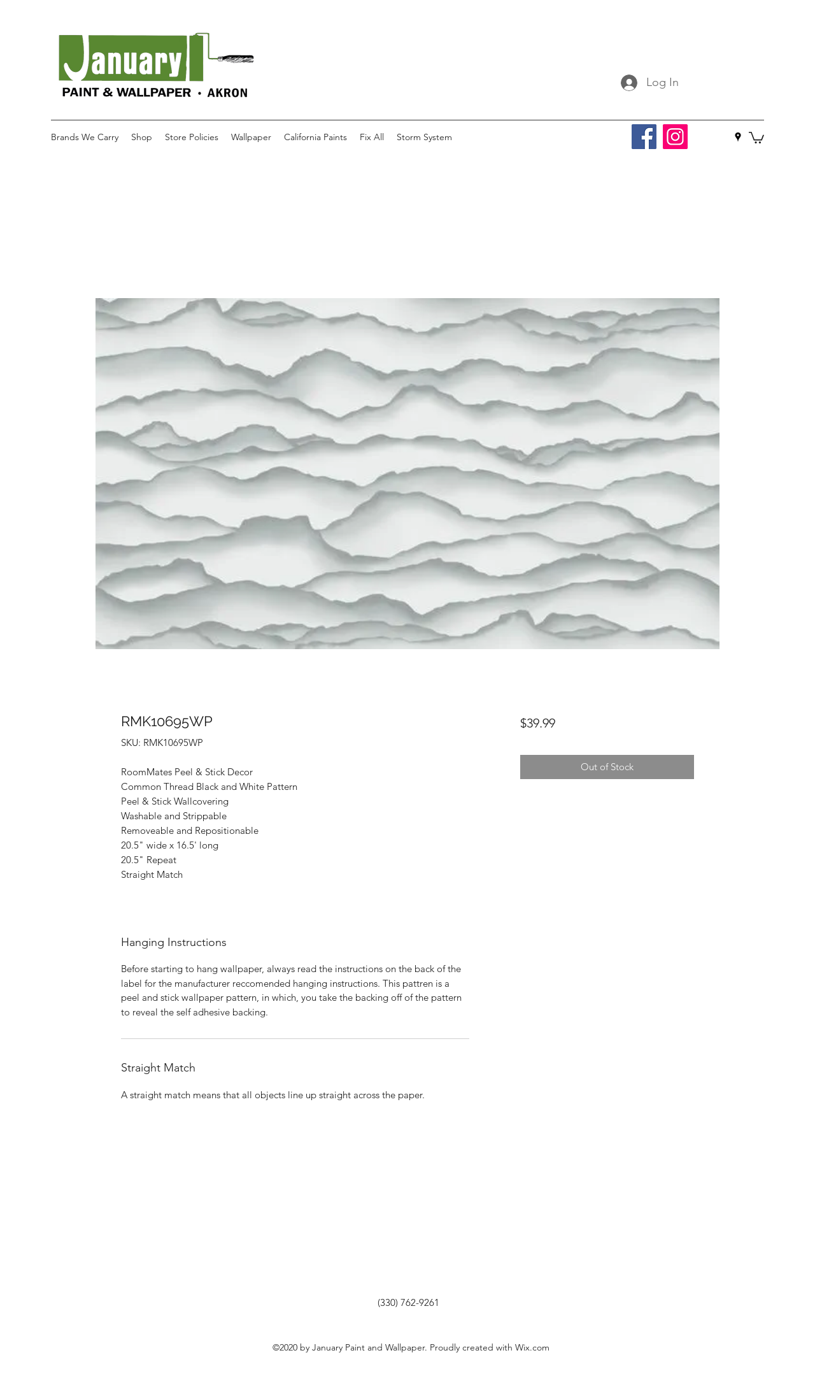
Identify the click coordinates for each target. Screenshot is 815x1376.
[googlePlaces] (738, 137)
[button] (756, 137)
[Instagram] (675, 136)
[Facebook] (644, 136)
